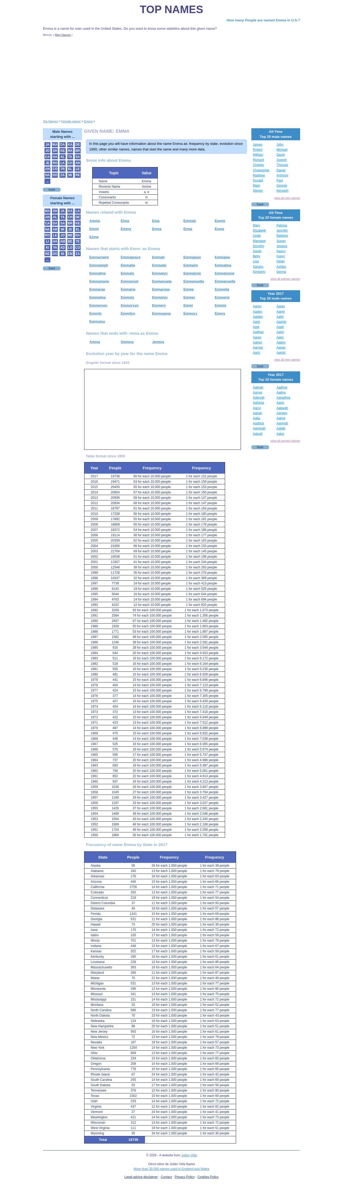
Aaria (280, 403)
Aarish (281, 352)
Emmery (159, 305)
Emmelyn (160, 297)
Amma (95, 221)
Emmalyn (160, 273)
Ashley (281, 267)
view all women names (285, 278)
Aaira (280, 434)
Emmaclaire (99, 257)
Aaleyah (258, 397)
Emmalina (223, 265)
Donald (258, 180)
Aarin (280, 332)
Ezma (94, 237)
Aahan (257, 342)
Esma (219, 229)
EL (70, 169)
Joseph (282, 160)
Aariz (256, 322)
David (281, 155)
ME (70, 235)
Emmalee (222, 257)
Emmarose (161, 289)
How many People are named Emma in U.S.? (263, 20)
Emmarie (128, 289)
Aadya (281, 392)
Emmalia (128, 265)
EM (70, 254)
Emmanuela (162, 281)
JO (47, 151)
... (47, 181)
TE (78, 241)
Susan (281, 241)
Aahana (258, 403)
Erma (188, 229)
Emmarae (97, 289)
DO (55, 175)
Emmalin (191, 265)
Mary (256, 225)
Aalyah (258, 434)
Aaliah (281, 428)
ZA (62, 175)
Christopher (261, 170)
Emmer (189, 297)
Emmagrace (131, 257)
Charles (258, 165)
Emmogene (161, 313)
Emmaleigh (99, 265)
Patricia (282, 225)
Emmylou (97, 321)
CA (47, 157)
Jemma (158, 342)
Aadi (256, 327)
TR (62, 169)
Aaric (256, 352)
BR (77, 151)
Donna (281, 272)
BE (70, 241)
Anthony (282, 175)
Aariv (280, 337)
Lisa (256, 261)
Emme (220, 221)
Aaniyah (282, 423)
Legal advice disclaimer (141, 1177)
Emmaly (127, 273)
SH (55, 151)
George (282, 185)
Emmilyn (128, 313)
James (257, 144)
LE (78, 169)
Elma (125, 221)
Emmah (190, 221)
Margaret (259, 241)
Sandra (258, 267)
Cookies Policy (208, 1177)
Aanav (281, 347)
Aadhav (258, 332)
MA (55, 144)
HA (55, 157)
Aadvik (281, 322)
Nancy (281, 251)
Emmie (220, 305)
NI (62, 254)
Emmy (126, 229)
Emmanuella (194, 281)
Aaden (257, 312)
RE (78, 175)
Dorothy (258, 246)
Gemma (127, 342)
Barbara (282, 235)
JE (48, 163)
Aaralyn (282, 413)
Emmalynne (224, 273)
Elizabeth (259, 230)
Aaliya (281, 418)
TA (70, 157)
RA (70, 151)
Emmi (94, 229)
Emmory (190, 313)
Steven (258, 190)
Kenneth (283, 190)
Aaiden (258, 317)
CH (70, 163)
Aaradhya (283, 397)
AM (62, 241)
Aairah (257, 413)
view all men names (287, 197)
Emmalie (159, 265)
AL (62, 157)
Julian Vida (189, 1155)
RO (55, 163)
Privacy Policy (185, 1177)
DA (62, 144)
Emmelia (222, 289)
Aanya (257, 392)
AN (47, 169)
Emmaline (98, 273)
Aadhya (282, 387)
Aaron (257, 306)
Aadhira (258, 423)
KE (62, 151)
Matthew (259, 175)
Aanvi (257, 408)
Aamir (281, 312)
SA (78, 157)
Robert (258, 150)
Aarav (281, 306)
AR (77, 163)
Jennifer (282, 230)
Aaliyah (258, 387)
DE (78, 144)
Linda (257, 235)
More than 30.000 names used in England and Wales (171, 1169)
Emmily (96, 313)
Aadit (280, 327)
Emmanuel (130, 281)
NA (47, 175)
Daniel (281, 170)
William (258, 155)
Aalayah (282, 408)
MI (70, 175)
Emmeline (98, 297)
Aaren (257, 337)
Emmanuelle (225, 281)
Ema (155, 221)
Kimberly (259, 272)
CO (55, 169)
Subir (51, 189)
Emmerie (222, 297)
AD (62, 248)
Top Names (171, 9)
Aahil (280, 317)
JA (47, 144)
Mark (256, 185)
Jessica (282, 246)
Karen (281, 256)
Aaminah (259, 428)
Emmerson (98, 305)
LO (70, 248)
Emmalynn (192, 273)
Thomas (282, 165)
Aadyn (281, 342)
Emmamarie (99, 281)
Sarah (257, 251)
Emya (157, 229)
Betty (256, 256)
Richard (258, 160)
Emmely (127, 297)
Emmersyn (130, 305)
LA (62, 163)
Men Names (63, 34)
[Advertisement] (171, 77)
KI (47, 248)
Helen (281, 261)
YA (55, 248)
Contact (166, 1177)
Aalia (256, 418)
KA (70, 144)
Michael (282, 150)
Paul (280, 180)
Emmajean (192, 257)
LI (47, 241)
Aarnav (258, 347)
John (280, 144)
